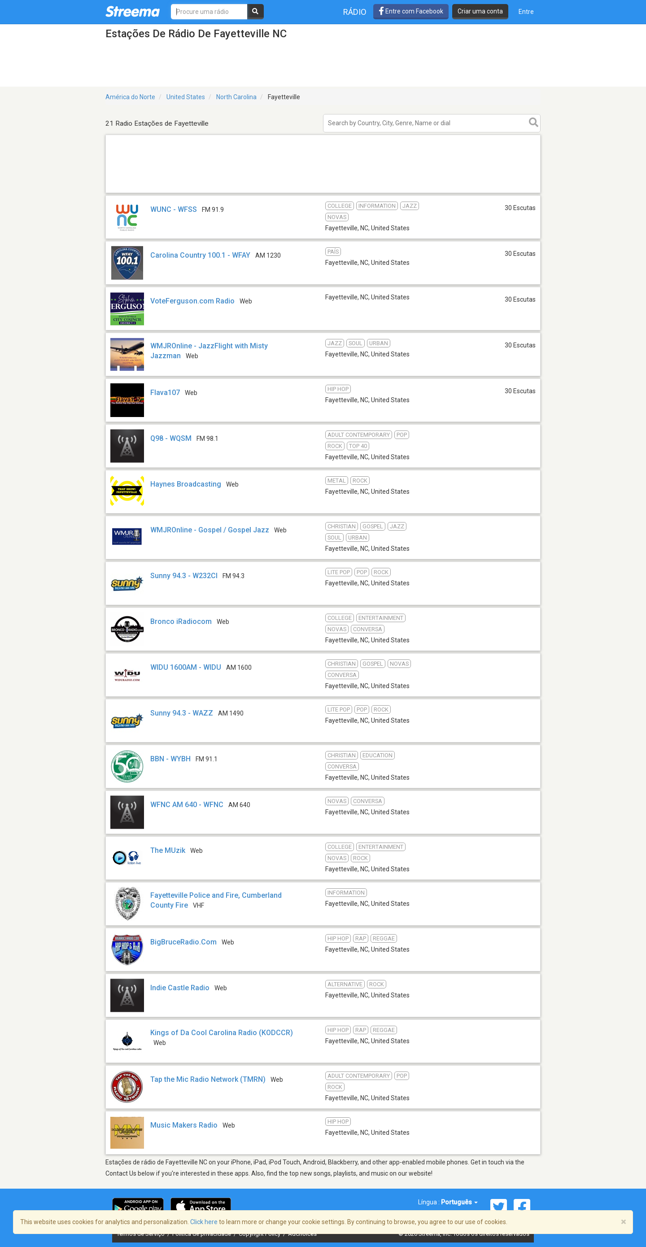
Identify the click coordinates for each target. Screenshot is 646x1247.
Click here (204, 1221)
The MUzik (167, 850)
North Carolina (236, 97)
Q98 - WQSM (171, 438)
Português (459, 1202)
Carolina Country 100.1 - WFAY (200, 255)
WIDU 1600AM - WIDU (185, 667)
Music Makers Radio (184, 1125)
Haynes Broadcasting (185, 484)
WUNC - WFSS (173, 209)
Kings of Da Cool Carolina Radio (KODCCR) (221, 1032)
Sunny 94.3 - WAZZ (181, 713)
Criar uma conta (480, 11)
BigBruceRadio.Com (183, 942)
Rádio (355, 12)
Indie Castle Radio (180, 988)
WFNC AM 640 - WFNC (186, 804)
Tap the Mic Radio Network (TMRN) (208, 1079)
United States (185, 97)
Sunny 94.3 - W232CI (184, 575)
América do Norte (130, 97)
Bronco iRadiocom (181, 621)
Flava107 (165, 392)
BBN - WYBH (170, 759)
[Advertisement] (323, 192)
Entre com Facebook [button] (411, 11)
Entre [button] (526, 11)
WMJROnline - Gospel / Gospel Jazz (209, 530)
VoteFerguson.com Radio (192, 301)
